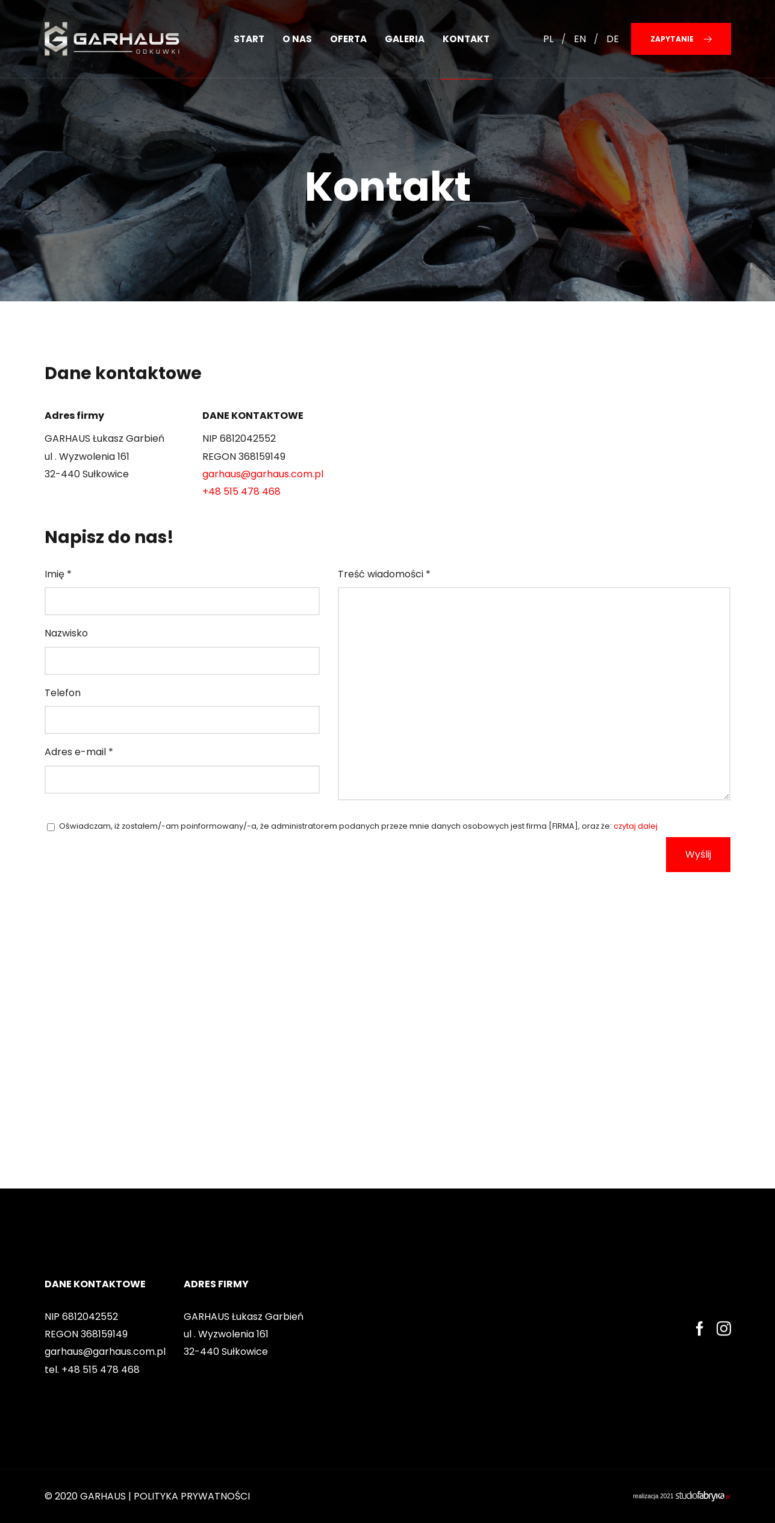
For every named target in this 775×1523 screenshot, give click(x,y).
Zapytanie (681, 39)
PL (548, 39)
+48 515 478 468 (241, 491)
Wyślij (698, 854)
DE (612, 39)
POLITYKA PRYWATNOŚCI (192, 1496)
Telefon (63, 693)
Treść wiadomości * (384, 574)
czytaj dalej (636, 826)
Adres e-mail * (79, 752)
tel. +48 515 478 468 (92, 1370)
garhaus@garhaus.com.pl (262, 474)
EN (580, 39)
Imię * (58, 574)
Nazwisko (66, 633)
